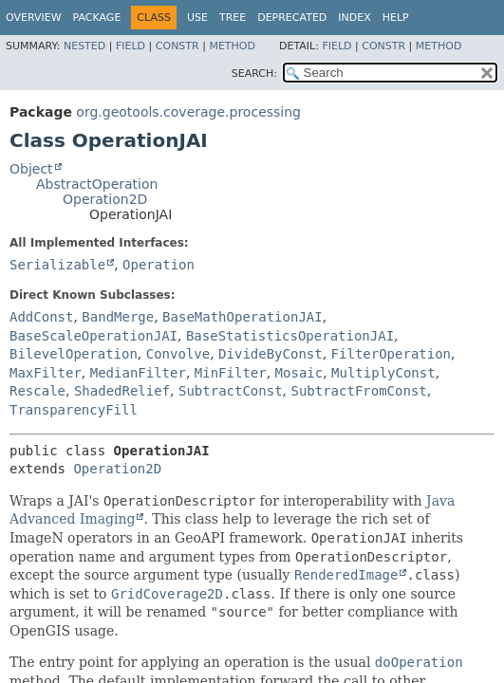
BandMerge (118, 316)
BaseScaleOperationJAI (93, 335)
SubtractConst (230, 390)
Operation (158, 264)
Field (130, 46)
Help (396, 17)
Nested (84, 46)
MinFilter (231, 372)
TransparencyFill (73, 409)
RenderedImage (346, 574)
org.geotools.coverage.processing (188, 112)
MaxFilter (45, 372)
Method (232, 46)
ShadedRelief (122, 390)
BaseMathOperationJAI (242, 316)
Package (97, 17)
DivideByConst (270, 353)
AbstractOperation (97, 184)
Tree (232, 17)
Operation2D (105, 199)
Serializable (57, 264)
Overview (34, 17)
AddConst (41, 316)
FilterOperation (391, 353)
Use (197, 17)
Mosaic (299, 372)
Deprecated (292, 17)
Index (354, 17)
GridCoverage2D (167, 593)
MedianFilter (138, 372)
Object (31, 168)
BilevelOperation (73, 353)
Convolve (178, 353)
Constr (177, 46)
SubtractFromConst (358, 390)
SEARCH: (254, 73)
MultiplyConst (383, 372)
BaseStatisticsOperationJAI (290, 335)
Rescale (37, 390)
